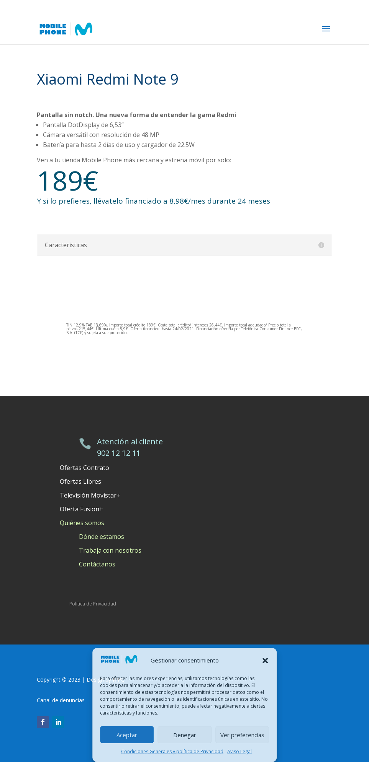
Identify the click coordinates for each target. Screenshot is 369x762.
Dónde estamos (101, 536)
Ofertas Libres (80, 481)
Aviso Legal (239, 751)
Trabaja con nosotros (110, 550)
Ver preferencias (242, 735)
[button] (265, 660)
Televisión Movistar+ (90, 495)
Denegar (184, 735)
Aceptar (126, 735)
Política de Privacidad (92, 603)
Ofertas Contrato (84, 467)
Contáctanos (97, 564)
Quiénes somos (82, 523)
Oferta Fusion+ (81, 509)
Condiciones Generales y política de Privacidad (172, 751)
